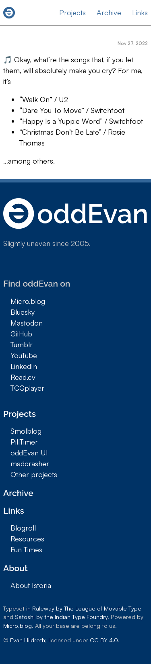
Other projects (33, 474)
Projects (72, 12)
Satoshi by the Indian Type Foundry (61, 616)
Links (140, 12)
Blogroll (23, 527)
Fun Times (26, 549)
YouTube (23, 355)
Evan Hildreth (27, 640)
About (15, 568)
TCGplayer (27, 387)
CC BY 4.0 (104, 640)
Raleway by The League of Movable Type (86, 608)
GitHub (21, 333)
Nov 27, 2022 (133, 43)
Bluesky (22, 311)
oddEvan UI (29, 452)
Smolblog (25, 430)
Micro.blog (27, 301)
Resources (27, 538)
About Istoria (30, 585)
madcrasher (29, 463)
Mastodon (26, 322)
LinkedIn (23, 366)
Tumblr (21, 344)
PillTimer (24, 441)
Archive (109, 12)
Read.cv (22, 377)
